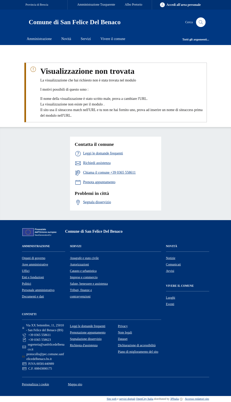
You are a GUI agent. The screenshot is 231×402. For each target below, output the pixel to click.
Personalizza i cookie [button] (35, 384)
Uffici (26, 271)
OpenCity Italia (144, 398)
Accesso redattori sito (197, 398)
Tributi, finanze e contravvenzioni (81, 293)
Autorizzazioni (79, 264)
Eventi (170, 304)
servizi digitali (127, 398)
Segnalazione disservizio (86, 339)
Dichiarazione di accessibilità (137, 345)
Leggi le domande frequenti (87, 326)
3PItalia (174, 398)
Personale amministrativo (38, 290)
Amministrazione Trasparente (96, 4)
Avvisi (170, 271)
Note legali (125, 332)
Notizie (170, 258)
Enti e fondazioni (33, 277)
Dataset (123, 339)
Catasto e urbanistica (83, 271)
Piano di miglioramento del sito (138, 351)
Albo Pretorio (133, 4)
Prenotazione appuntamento (88, 332)
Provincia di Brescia (37, 4)
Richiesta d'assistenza (84, 345)
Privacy (123, 326)
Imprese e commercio (84, 277)
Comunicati (173, 264)
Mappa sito (75, 384)
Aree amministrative (35, 264)
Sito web (111, 398)
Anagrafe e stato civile (84, 258)
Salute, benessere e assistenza (89, 283)
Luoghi (170, 297)
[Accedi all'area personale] (180, 5)
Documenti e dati (33, 296)
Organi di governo (33, 258)
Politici (26, 283)
